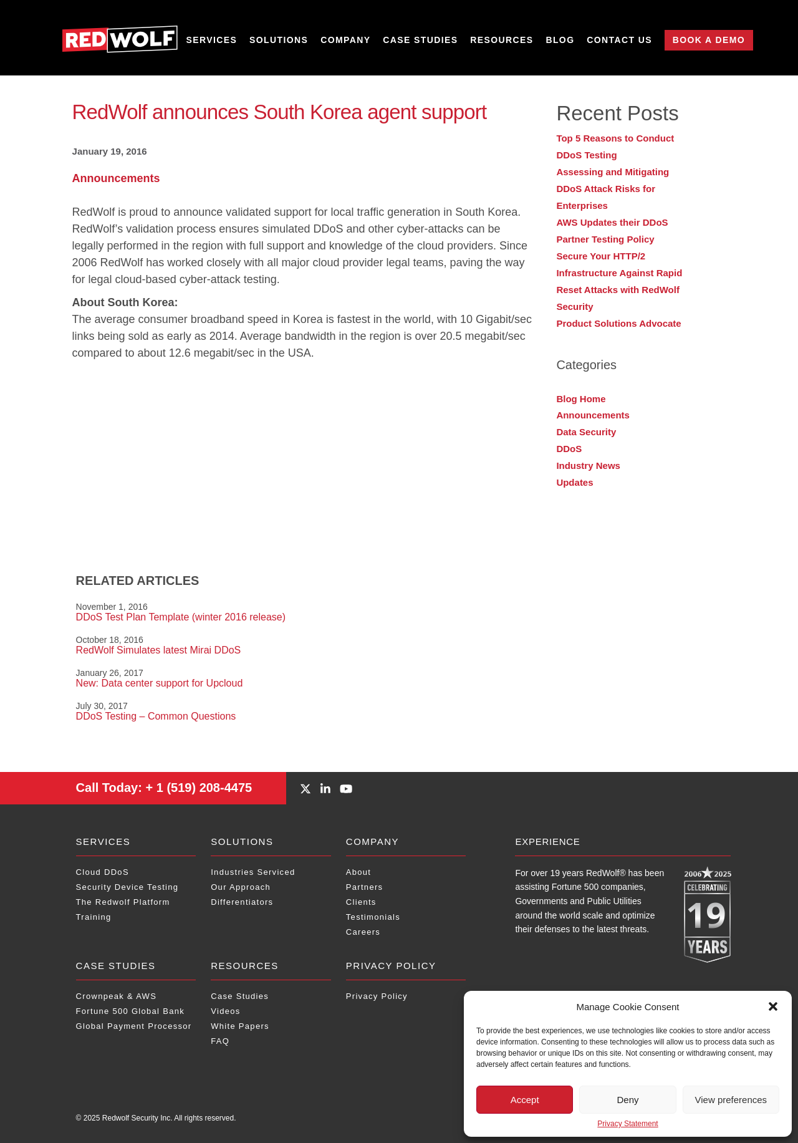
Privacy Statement (627, 1123)
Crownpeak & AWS (116, 996)
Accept (525, 1099)
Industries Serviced (253, 872)
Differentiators (242, 902)
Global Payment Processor (134, 1026)
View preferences (731, 1099)
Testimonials (373, 917)
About (358, 872)
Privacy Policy (391, 965)
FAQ (220, 1041)
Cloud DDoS (102, 872)
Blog (560, 40)
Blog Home (580, 398)
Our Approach (241, 887)
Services (212, 40)
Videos (225, 1011)
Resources (501, 40)
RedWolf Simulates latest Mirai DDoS (158, 650)
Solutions (278, 40)
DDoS (569, 448)
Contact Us (619, 40)
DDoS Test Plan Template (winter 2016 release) (181, 617)
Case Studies (420, 40)
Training (94, 917)
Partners (364, 887)
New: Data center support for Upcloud (159, 683)
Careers (363, 932)
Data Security (586, 432)
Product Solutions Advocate (618, 323)
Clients (361, 902)
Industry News (588, 465)
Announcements (116, 178)
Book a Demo (709, 40)
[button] (773, 1006)
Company (345, 40)
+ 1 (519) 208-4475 (164, 787)
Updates (574, 482)
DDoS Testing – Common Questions (156, 716)
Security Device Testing (127, 887)
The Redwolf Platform (123, 902)
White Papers (240, 1026)
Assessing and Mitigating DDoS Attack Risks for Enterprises (612, 188)
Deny (627, 1099)
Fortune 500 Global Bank (130, 1011)
